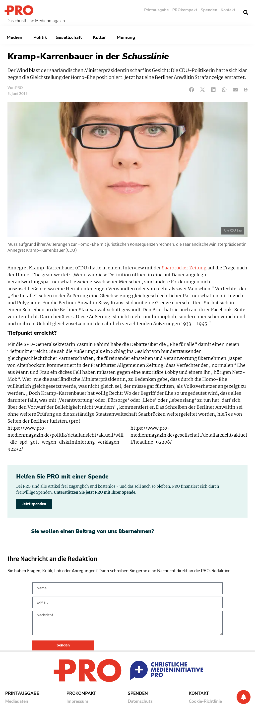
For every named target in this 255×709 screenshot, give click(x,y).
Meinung (127, 37)
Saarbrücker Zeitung (184, 268)
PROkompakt (184, 10)
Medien (16, 37)
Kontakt (228, 10)
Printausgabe (156, 10)
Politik (40, 37)
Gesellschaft (70, 37)
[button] (246, 12)
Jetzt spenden (34, 503)
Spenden (209, 10)
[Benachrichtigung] (244, 697)
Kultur (100, 37)
